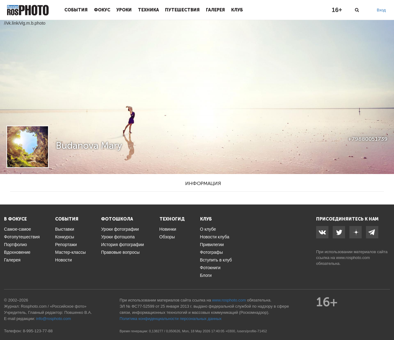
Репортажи (66, 244)
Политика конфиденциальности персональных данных (171, 318)
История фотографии (122, 244)
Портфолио (15, 244)
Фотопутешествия (22, 236)
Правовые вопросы (120, 252)
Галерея (215, 9)
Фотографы (211, 252)
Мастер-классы (70, 252)
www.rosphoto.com (353, 257)
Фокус (102, 9)
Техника (148, 9)
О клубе (208, 229)
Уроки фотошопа (118, 236)
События (76, 9)
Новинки (167, 229)
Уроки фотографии (120, 229)
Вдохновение (17, 252)
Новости (63, 259)
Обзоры (167, 236)
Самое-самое (17, 229)
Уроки (124, 9)
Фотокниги (210, 267)
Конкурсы (64, 236)
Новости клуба (214, 236)
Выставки (64, 229)
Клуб (237, 9)
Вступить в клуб (216, 259)
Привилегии (212, 244)
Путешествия (182, 9)
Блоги (206, 275)
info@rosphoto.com (53, 318)
